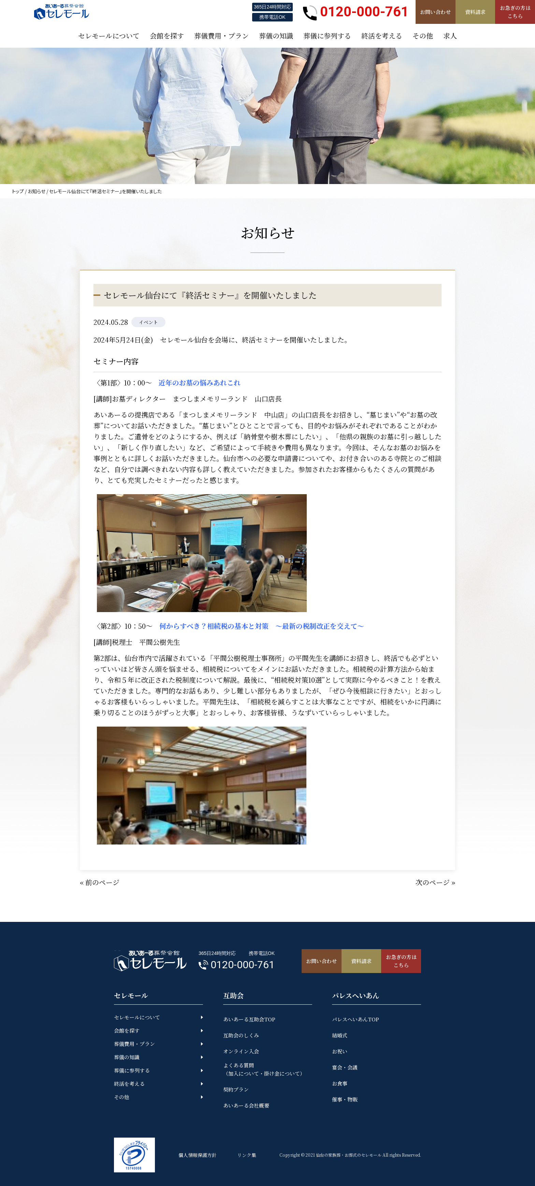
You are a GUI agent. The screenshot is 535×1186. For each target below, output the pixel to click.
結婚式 (339, 1035)
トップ (18, 191)
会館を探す (127, 1030)
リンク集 (246, 1155)
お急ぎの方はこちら (515, 11)
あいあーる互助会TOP (249, 1019)
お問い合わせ (435, 11)
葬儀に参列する (132, 1070)
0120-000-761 (356, 12)
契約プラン (236, 1089)
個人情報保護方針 (197, 1155)
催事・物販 (345, 1099)
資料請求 (475, 11)
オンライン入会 (241, 1051)
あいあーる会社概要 (246, 1105)
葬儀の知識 (127, 1057)
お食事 (339, 1083)
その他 (121, 1096)
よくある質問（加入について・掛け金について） (264, 1069)
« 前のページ (99, 882)
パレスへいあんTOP (355, 1019)
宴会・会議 (345, 1067)
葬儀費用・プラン (134, 1043)
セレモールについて (137, 1017)
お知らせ (36, 191)
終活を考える (129, 1083)
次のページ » (435, 882)
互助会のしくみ (241, 1035)
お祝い (339, 1051)
